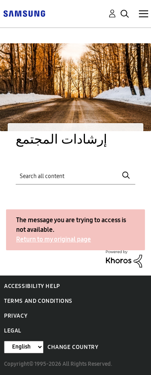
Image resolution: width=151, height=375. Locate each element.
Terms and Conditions (38, 301)
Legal (12, 330)
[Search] (76, 175)
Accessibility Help (32, 286)
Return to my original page (53, 239)
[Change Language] (23, 347)
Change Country (73, 347)
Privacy (15, 315)
